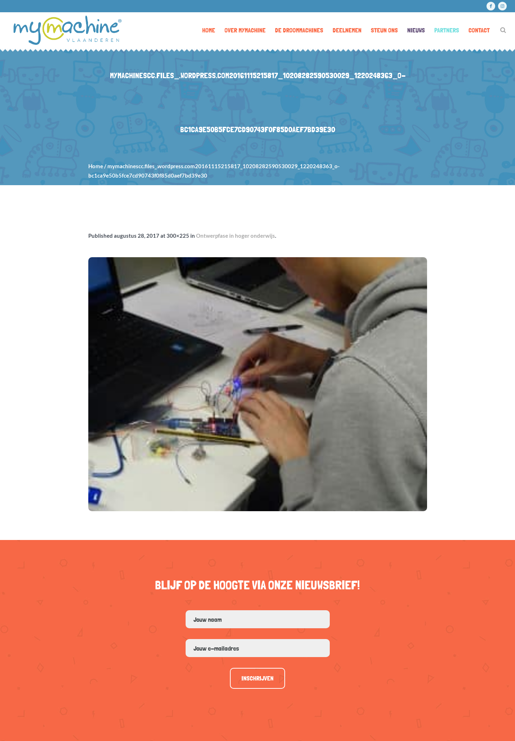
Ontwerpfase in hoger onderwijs (235, 235)
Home (95, 166)
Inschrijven (257, 678)
